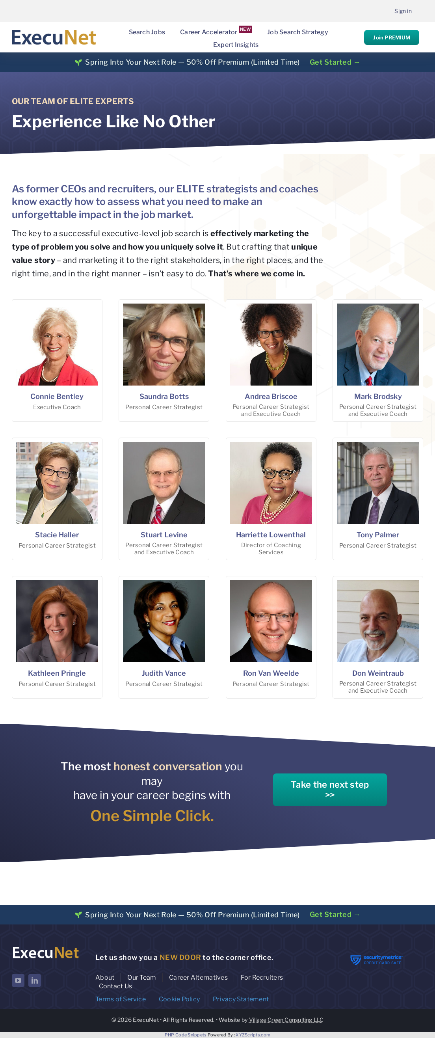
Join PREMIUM (391, 37)
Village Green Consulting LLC (286, 1019)
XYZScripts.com (253, 1035)
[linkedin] (34, 980)
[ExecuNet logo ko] (45, 947)
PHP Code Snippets (186, 1035)
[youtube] (18, 980)
